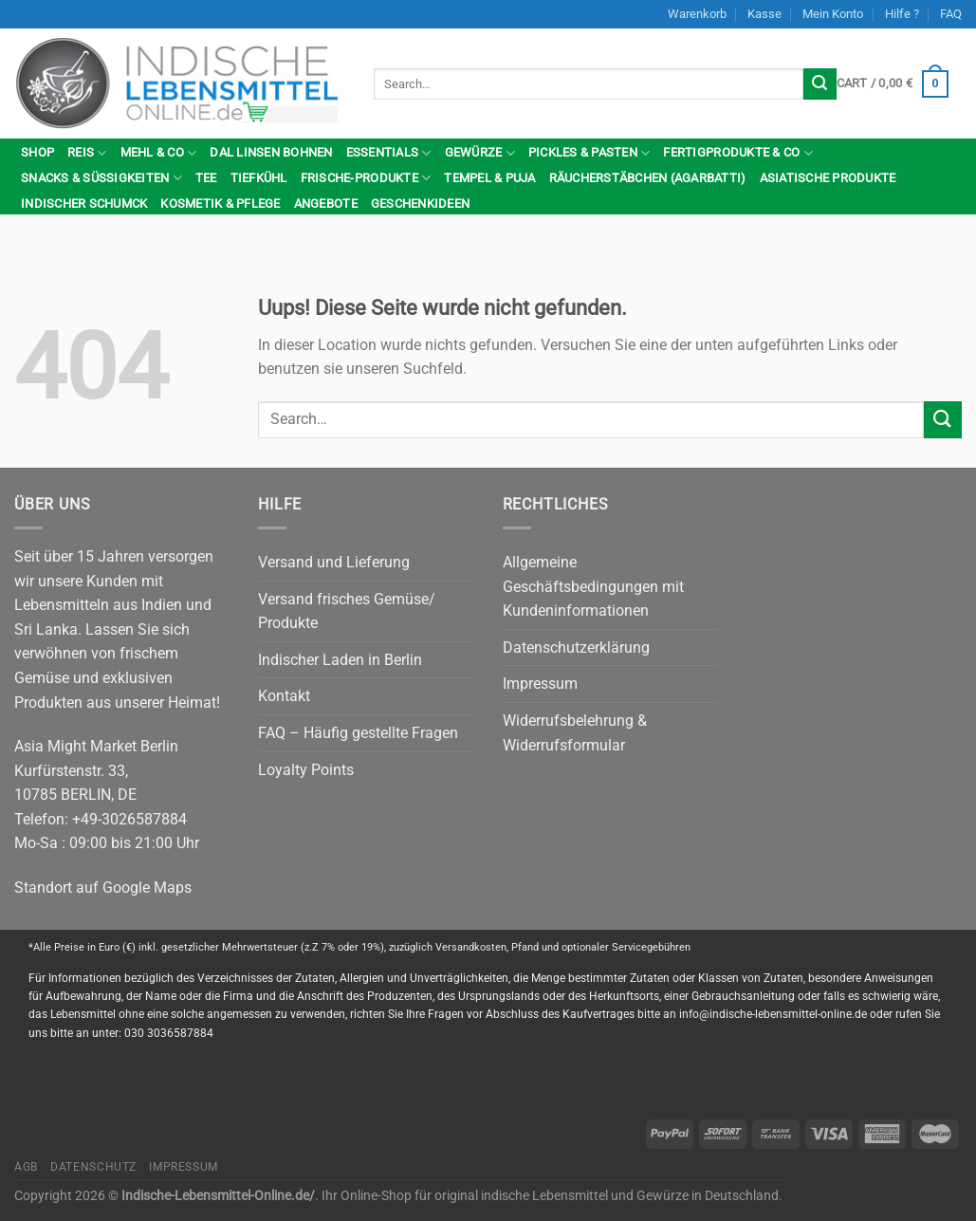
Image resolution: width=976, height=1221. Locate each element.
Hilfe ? (902, 14)
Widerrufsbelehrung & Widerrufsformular (575, 733)
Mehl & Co (158, 153)
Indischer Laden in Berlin (340, 660)
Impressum (540, 684)
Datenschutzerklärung (576, 647)
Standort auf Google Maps (103, 888)
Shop (37, 152)
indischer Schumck (84, 203)
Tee (206, 178)
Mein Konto (832, 14)
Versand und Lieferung (334, 562)
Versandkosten (470, 947)
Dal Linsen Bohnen (271, 152)
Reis (86, 153)
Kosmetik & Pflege (220, 203)
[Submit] (819, 84)
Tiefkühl (258, 178)
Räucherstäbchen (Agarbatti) (647, 178)
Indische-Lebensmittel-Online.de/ (218, 1196)
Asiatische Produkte (828, 178)
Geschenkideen (420, 203)
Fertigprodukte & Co (737, 153)
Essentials (389, 153)
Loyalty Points (306, 770)
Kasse (764, 14)
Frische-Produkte (366, 178)
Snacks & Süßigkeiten (101, 178)
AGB (26, 1167)
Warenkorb (697, 14)
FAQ (951, 14)
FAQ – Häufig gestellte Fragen (358, 733)
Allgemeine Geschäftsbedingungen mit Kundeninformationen (593, 586)
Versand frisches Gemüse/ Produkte (346, 611)
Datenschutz (93, 1167)
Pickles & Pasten (589, 153)
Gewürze (480, 153)
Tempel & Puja (489, 178)
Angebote (326, 203)
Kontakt (284, 696)
